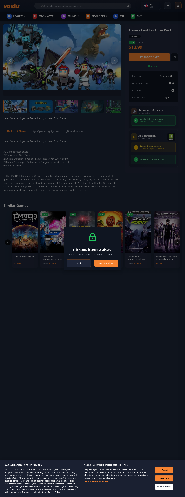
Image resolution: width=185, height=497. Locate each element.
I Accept (164, 470)
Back (79, 263)
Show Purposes (164, 486)
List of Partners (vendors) (96, 481)
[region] (92, 478)
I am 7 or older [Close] (106, 263)
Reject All (164, 478)
